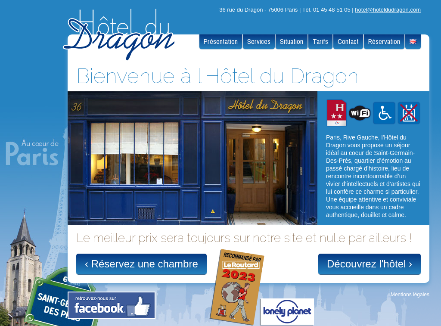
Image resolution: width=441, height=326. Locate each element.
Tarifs (320, 41)
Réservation (384, 41)
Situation (291, 41)
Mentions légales (410, 295)
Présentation (221, 41)
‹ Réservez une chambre (141, 264)
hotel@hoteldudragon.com (388, 9)
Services (258, 41)
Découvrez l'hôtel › (369, 264)
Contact (348, 41)
